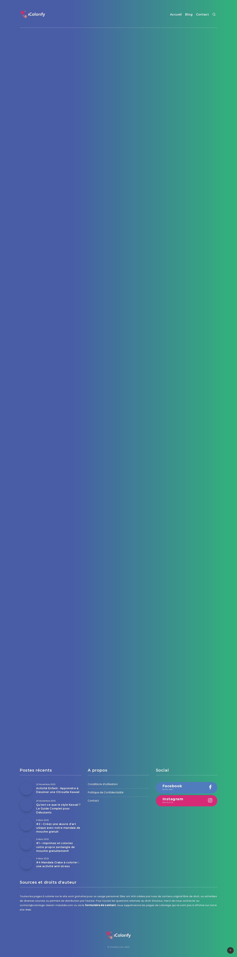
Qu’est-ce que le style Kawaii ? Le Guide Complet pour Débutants (58, 808)
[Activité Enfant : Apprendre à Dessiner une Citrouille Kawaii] (26, 788)
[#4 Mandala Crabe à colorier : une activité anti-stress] (26, 862)
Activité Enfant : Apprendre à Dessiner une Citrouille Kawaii (57, 790)
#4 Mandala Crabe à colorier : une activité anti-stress (57, 864)
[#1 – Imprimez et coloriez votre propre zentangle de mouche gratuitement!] (26, 843)
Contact (202, 14)
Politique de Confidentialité (105, 792)
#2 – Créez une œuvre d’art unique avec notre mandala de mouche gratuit (58, 827)
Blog (189, 14)
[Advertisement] (118, 57)
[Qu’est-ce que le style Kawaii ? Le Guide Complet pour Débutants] (26, 805)
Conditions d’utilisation (103, 784)
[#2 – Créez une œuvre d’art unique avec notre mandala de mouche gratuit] (26, 824)
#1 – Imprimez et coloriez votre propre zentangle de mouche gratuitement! (55, 847)
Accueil (176, 14)
